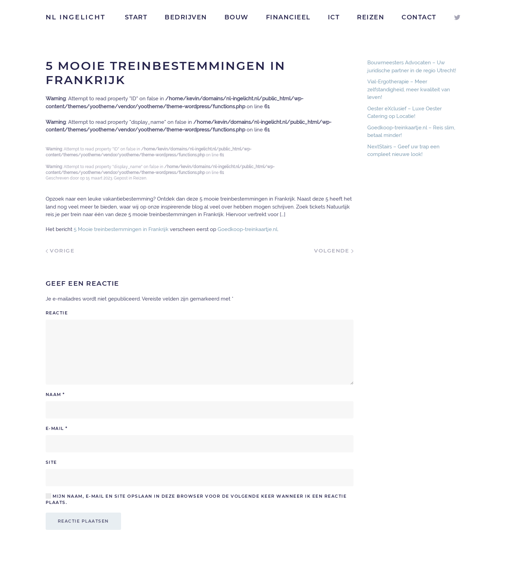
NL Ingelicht (75, 17)
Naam (55, 394)
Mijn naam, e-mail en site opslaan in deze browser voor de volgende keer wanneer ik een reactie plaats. (196, 499)
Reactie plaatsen (83, 521)
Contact (419, 17)
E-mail (57, 428)
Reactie (57, 312)
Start (136, 17)
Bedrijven (186, 17)
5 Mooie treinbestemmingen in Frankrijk (121, 229)
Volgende (333, 250)
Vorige (60, 250)
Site (51, 462)
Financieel (288, 17)
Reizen (370, 17)
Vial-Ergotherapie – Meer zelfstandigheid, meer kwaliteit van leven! (408, 89)
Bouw (236, 17)
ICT (334, 17)
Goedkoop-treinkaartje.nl (247, 229)
